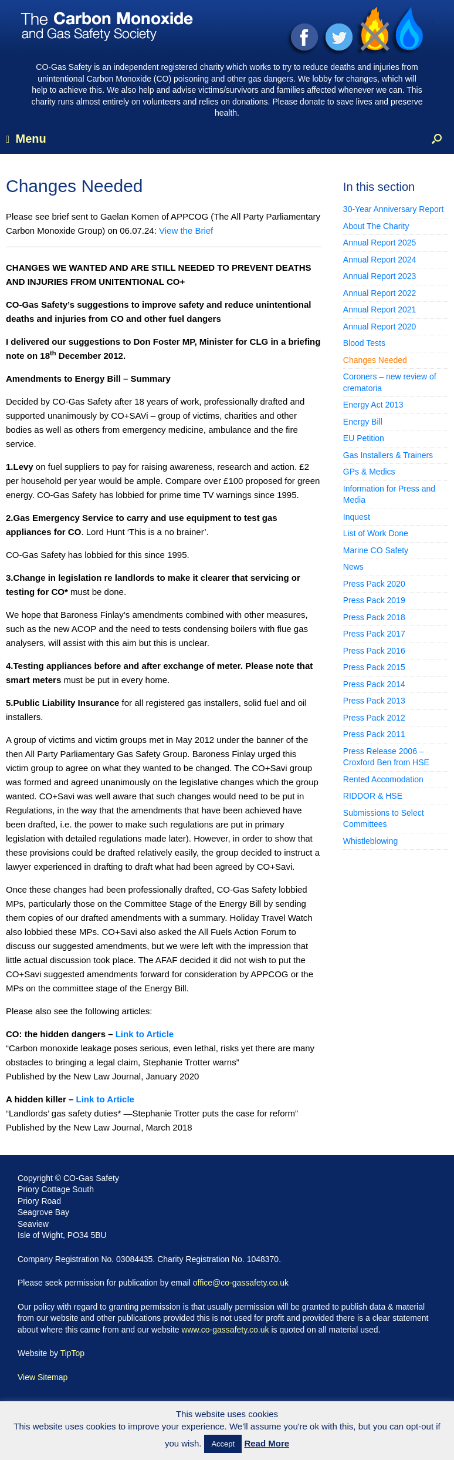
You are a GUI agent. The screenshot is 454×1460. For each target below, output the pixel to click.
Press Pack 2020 (374, 583)
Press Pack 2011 (374, 734)
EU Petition (363, 438)
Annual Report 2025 (379, 242)
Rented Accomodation (383, 779)
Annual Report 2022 (379, 293)
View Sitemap (42, 1377)
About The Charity (376, 226)
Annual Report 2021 (379, 309)
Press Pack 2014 (374, 684)
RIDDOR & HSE (372, 795)
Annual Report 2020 (379, 326)
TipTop (72, 1353)
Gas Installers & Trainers (388, 455)
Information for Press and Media (389, 494)
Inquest (356, 517)
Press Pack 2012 (374, 717)
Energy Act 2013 (373, 404)
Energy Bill (362, 421)
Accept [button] (223, 1443)
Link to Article (145, 1034)
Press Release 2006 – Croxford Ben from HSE (386, 757)
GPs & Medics (369, 471)
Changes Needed (375, 360)
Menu (26, 138)
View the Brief (186, 231)
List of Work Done (375, 533)
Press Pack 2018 (374, 617)
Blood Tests (364, 343)
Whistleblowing (370, 841)
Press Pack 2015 (374, 667)
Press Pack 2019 (374, 600)
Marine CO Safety (375, 550)
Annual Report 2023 (379, 276)
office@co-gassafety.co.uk (241, 1282)
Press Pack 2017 (374, 633)
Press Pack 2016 (374, 650)
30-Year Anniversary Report (393, 209)
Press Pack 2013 (374, 700)
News (353, 566)
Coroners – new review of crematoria (389, 382)
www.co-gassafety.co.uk (225, 1329)
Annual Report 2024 (379, 259)
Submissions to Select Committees (383, 818)
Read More (266, 1443)
